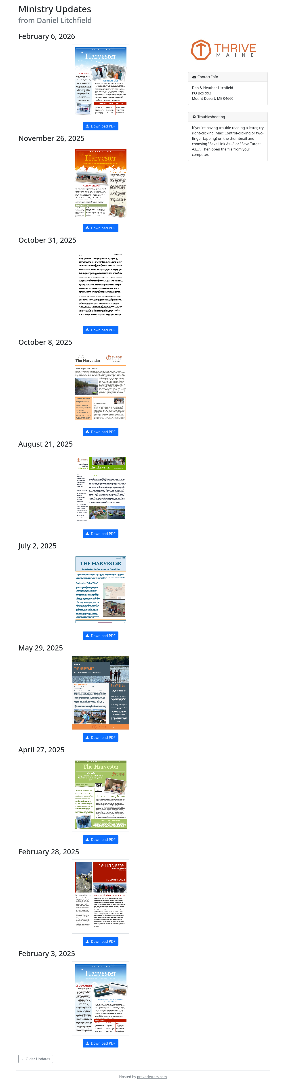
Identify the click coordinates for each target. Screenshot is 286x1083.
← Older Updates (35, 1058)
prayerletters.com (152, 1076)
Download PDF (100, 126)
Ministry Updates (54, 9)
